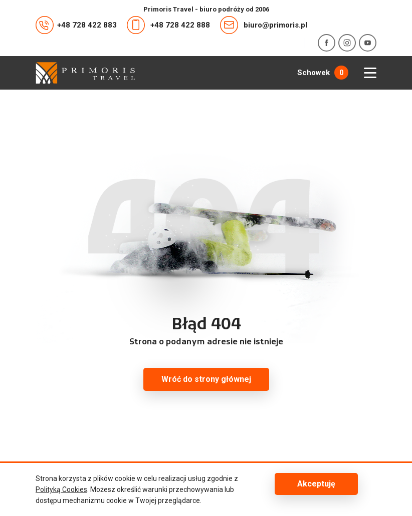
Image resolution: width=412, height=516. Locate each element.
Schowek (322, 73)
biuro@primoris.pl (263, 25)
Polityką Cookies (61, 489)
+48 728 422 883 (76, 25)
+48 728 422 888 (168, 25)
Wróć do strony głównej (206, 379)
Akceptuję (316, 483)
